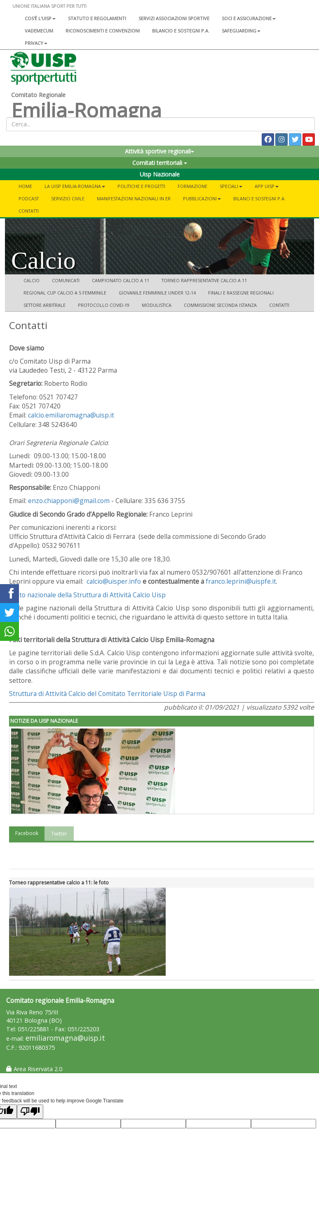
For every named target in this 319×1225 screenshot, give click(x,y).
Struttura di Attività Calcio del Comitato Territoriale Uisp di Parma (107, 693)
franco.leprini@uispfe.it (241, 581)
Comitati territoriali (159, 163)
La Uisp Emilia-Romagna (75, 186)
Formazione (192, 186)
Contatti (29, 211)
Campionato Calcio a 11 (120, 280)
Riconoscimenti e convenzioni (103, 31)
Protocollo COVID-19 (103, 305)
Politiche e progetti (141, 186)
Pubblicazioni (202, 198)
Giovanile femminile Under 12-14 (157, 293)
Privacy (36, 43)
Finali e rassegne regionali (241, 293)
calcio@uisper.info (114, 581)
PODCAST (29, 198)
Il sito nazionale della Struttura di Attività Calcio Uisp (87, 594)
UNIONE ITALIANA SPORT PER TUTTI (49, 6)
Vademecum (39, 31)
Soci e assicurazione (249, 18)
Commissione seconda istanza (220, 305)
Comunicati (66, 280)
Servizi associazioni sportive (173, 18)
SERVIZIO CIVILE (67, 198)
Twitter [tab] (59, 833)
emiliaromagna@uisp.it (65, 1038)
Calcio (31, 280)
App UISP (267, 186)
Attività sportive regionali (159, 151)
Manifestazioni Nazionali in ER (134, 198)
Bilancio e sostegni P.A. (180, 31)
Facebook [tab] (26, 833)
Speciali (231, 186)
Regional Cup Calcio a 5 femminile (64, 293)
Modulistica (156, 305)
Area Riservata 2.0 (34, 1069)
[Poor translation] (30, 1111)
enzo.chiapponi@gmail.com (69, 500)
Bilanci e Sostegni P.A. (259, 198)
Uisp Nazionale (160, 174)
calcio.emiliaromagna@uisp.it (71, 415)
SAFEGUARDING (241, 31)
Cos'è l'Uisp (40, 18)
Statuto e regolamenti (97, 18)
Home (25, 186)
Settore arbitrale (44, 305)
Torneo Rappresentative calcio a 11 (204, 280)
